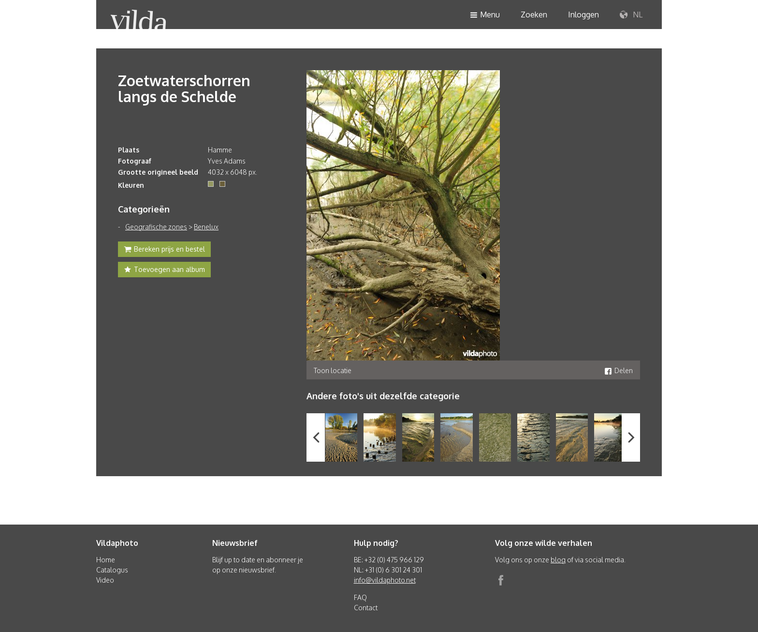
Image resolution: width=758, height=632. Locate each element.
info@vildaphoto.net (385, 580)
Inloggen (583, 14)
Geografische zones (156, 227)
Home (105, 560)
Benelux (206, 227)
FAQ (360, 597)
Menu (485, 15)
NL (631, 15)
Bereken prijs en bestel (164, 250)
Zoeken (534, 14)
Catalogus (112, 570)
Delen (618, 370)
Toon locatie (332, 370)
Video (105, 580)
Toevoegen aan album (164, 270)
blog (558, 560)
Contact (366, 607)
